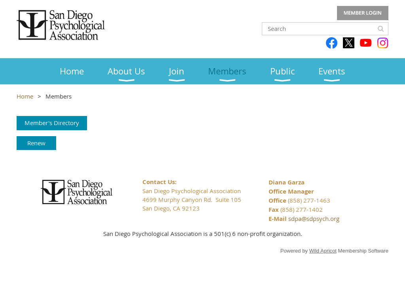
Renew (36, 143)
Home (25, 96)
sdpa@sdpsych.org (313, 218)
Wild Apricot (323, 251)
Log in (362, 13)
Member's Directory (52, 123)
